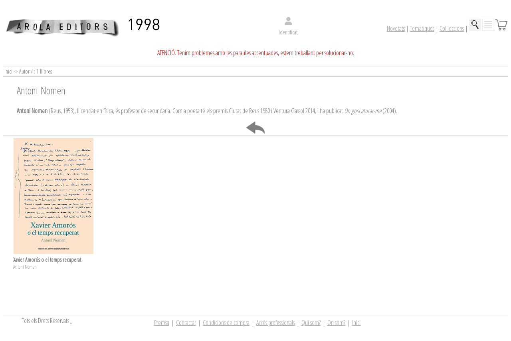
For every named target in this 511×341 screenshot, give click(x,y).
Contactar (186, 322)
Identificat (288, 32)
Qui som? (311, 322)
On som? (336, 322)
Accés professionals (275, 322)
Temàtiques (422, 28)
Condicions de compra (226, 322)
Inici (356, 322)
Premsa (161, 322)
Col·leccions (452, 28)
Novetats (396, 28)
